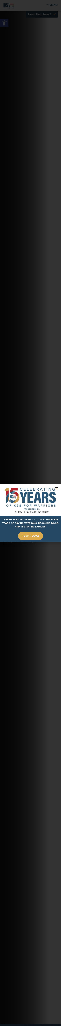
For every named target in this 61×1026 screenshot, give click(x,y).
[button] (56, 489)
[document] (30, 513)
